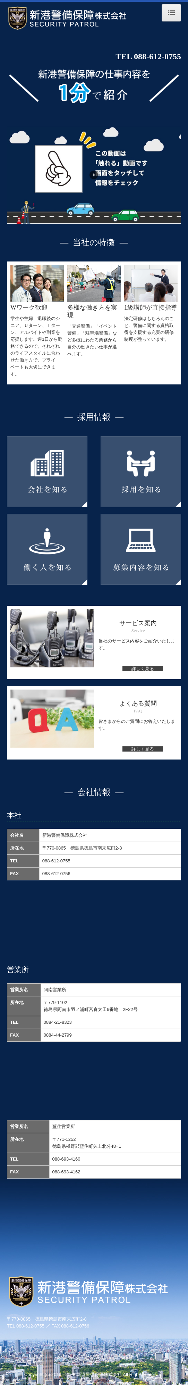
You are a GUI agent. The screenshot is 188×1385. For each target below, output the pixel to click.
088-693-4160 (66, 1159)
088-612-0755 (157, 56)
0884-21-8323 (58, 1022)
